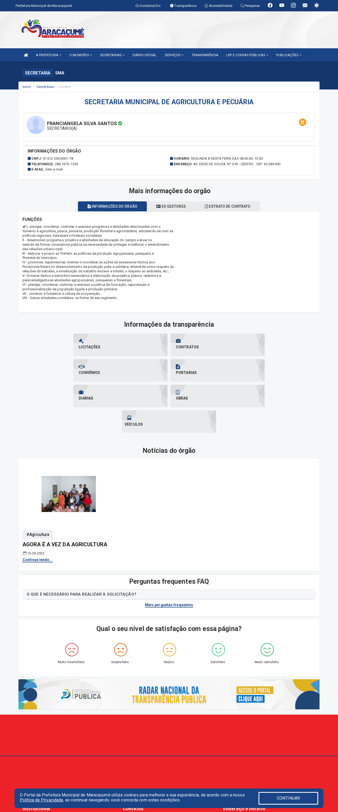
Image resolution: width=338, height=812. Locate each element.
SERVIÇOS (174, 55)
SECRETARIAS (112, 55)
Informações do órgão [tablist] (109, 206)
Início (26, 87)
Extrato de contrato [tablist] (230, 206)
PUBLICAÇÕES (289, 55)
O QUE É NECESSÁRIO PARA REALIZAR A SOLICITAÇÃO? (81, 543)
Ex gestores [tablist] (171, 206)
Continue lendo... (37, 508)
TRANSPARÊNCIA (205, 55)
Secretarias (45, 87)
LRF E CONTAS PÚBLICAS (247, 55)
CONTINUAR (288, 798)
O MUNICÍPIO (80, 55)
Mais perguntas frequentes (169, 554)
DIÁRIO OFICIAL (145, 55)
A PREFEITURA (48, 55)
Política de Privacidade (41, 799)
